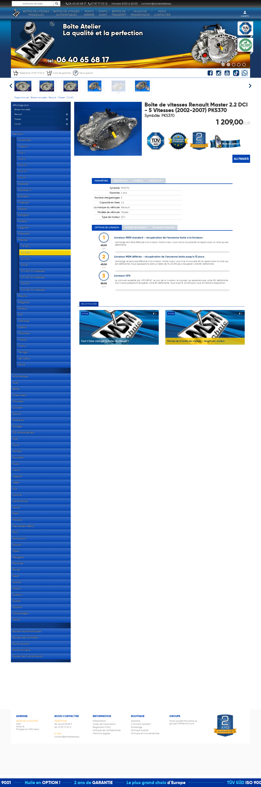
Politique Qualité (139, 730)
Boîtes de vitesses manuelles (36, 13)
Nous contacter (162, 13)
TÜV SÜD (241, 782)
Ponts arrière (89, 13)
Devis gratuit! (83, 73)
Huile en (39, 782)
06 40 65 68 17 (76, 3)
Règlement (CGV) (102, 727)
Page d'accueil (21, 97)
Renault (52, 97)
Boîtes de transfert (119, 13)
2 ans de (88, 782)
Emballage (136, 727)
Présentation (99, 721)
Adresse (22, 716)
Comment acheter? (141, 724)
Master (61, 97)
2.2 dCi (70, 97)
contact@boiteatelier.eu (66, 736)
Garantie (135, 721)
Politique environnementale (145, 733)
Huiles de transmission (140, 13)
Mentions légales (101, 733)
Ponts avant (103, 13)
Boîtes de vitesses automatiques (66, 13)
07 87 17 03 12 (97, 3)
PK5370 (168, 115)
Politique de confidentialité (107, 730)
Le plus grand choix (152, 782)
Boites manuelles (39, 97)
